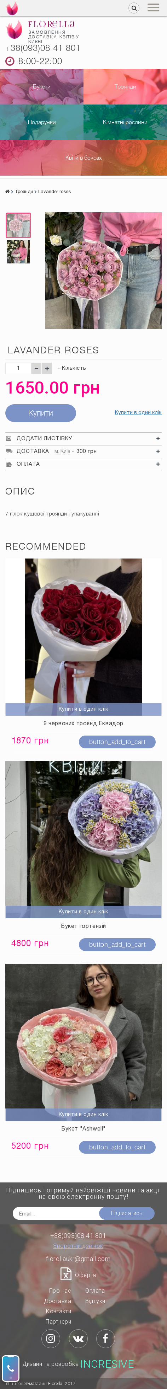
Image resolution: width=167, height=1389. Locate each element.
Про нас (60, 1290)
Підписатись (127, 1213)
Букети (42, 87)
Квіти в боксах (83, 158)
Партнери (58, 1321)
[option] (18, 225)
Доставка (57, 1301)
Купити (40, 412)
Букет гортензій (83, 926)
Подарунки (42, 122)
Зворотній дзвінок (78, 1246)
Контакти (58, 1311)
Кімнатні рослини (125, 122)
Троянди (125, 87)
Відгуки (95, 1301)
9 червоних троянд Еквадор (83, 723)
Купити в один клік (138, 412)
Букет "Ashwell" (83, 1129)
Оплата (95, 1290)
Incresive (107, 1364)
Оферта (85, 1275)
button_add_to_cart (117, 742)
